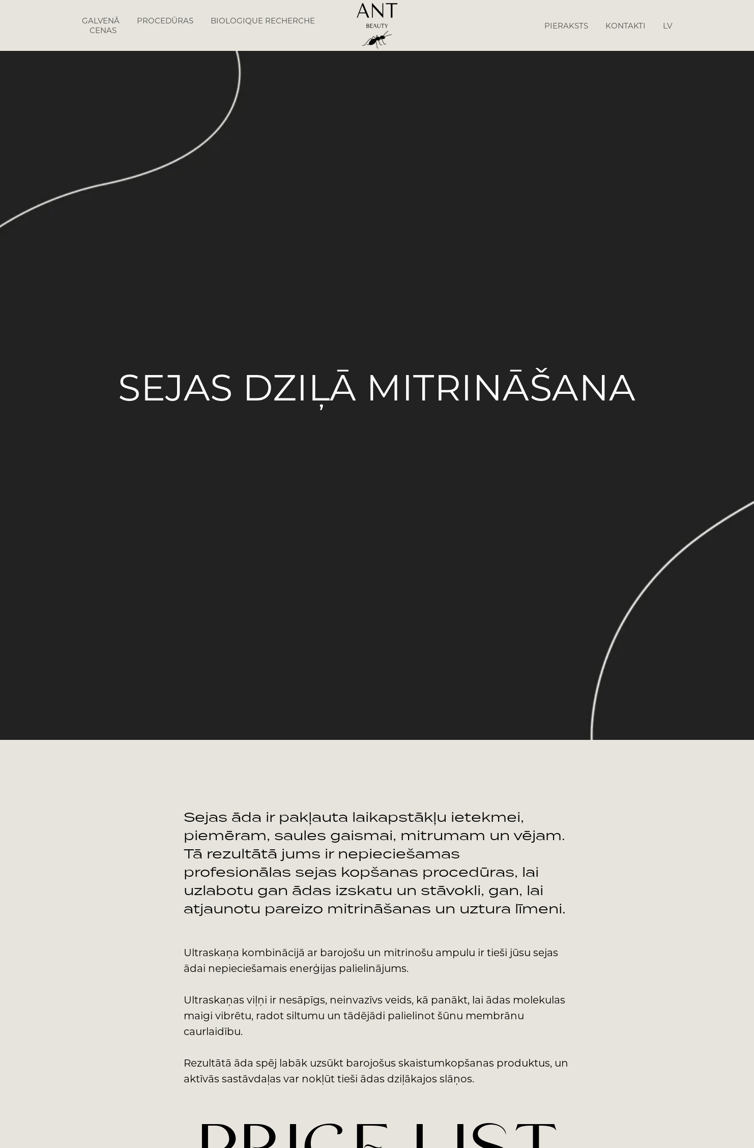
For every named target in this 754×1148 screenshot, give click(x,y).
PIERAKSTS (566, 26)
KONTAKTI (625, 26)
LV (667, 26)
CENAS (103, 30)
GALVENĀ (101, 20)
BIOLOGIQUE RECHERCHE (263, 20)
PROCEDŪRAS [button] (165, 20)
